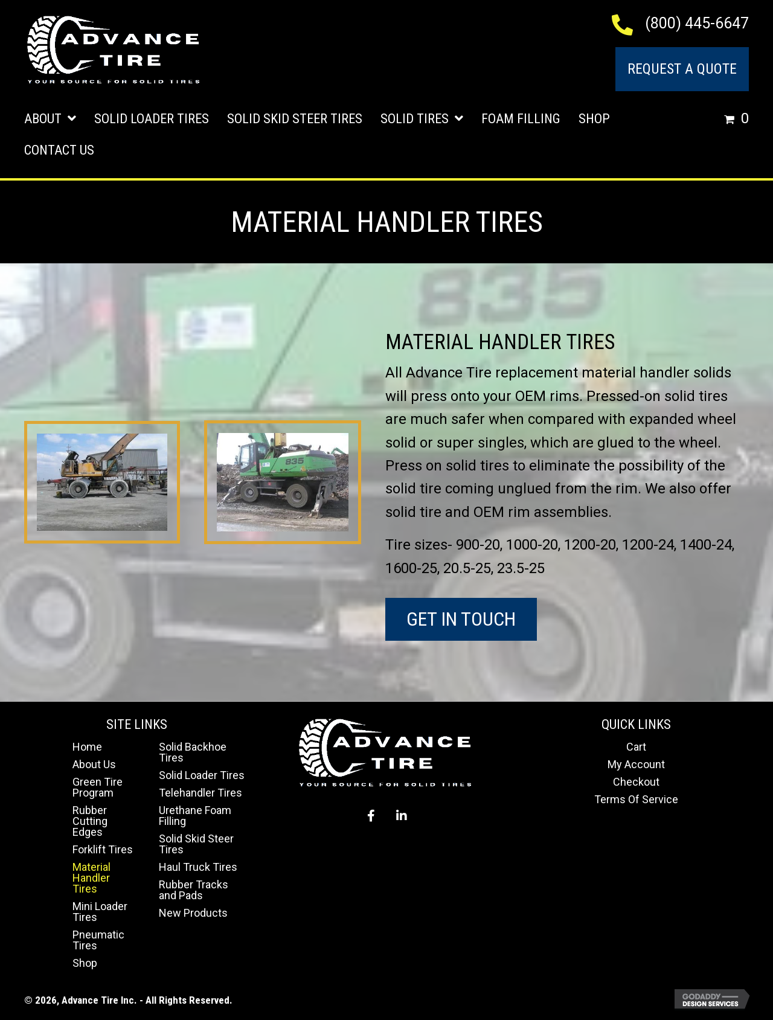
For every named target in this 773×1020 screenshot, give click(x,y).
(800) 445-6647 (697, 23)
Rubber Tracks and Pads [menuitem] (193, 890)
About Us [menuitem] (94, 764)
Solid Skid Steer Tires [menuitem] (196, 844)
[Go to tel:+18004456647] (628, 23)
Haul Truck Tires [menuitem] (198, 867)
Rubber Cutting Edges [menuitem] (89, 821)
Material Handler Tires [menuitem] (91, 878)
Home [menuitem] (87, 746)
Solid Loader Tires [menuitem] (202, 775)
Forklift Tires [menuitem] (102, 849)
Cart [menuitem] (636, 746)
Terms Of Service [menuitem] (636, 799)
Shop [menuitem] (84, 963)
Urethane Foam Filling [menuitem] (195, 815)
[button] (371, 816)
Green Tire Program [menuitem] (97, 787)
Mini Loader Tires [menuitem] (99, 911)
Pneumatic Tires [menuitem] (98, 940)
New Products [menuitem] (193, 912)
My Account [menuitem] (636, 764)
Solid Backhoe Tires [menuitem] (192, 752)
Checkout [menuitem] (636, 781)
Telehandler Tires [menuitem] (200, 792)
